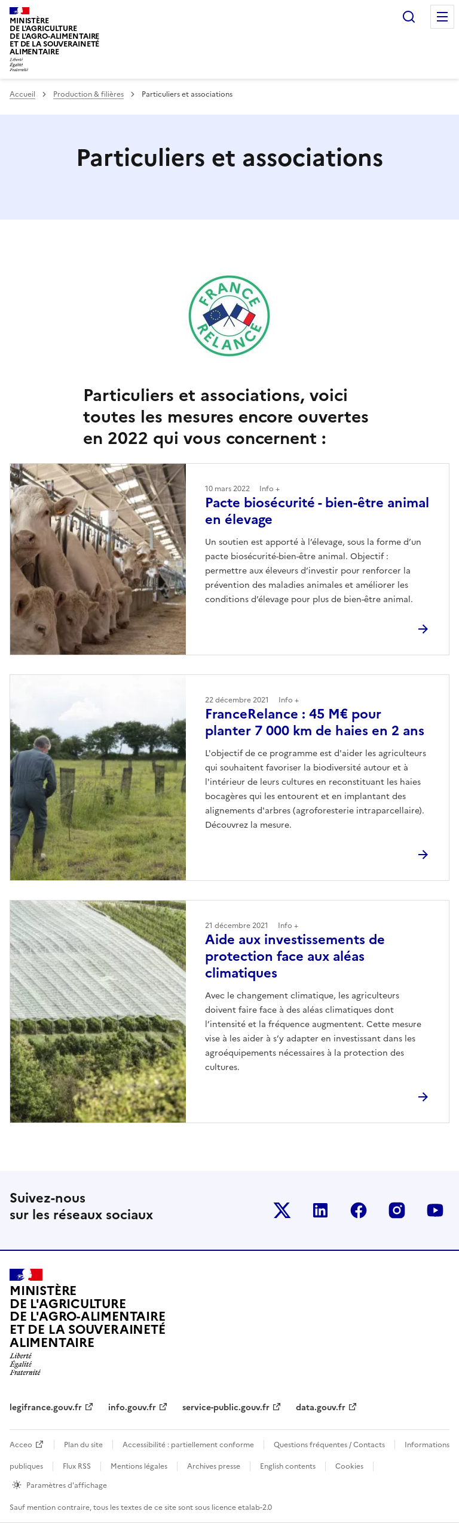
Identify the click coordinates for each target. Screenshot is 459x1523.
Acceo (21, 1444)
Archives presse (213, 1466)
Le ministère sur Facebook (358, 1210)
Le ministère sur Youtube (435, 1210)
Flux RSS (77, 1466)
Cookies (349, 1466)
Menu (442, 17)
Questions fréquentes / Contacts (329, 1444)
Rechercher (409, 17)
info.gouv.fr (132, 1407)
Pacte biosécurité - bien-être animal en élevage (317, 511)
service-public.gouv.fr (226, 1407)
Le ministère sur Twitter (282, 1210)
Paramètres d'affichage (66, 1485)
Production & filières (88, 94)
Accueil (22, 94)
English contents (288, 1466)
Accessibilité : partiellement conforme (188, 1444)
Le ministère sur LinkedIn (320, 1210)
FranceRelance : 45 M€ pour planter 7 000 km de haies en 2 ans (314, 722)
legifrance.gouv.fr (46, 1407)
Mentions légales (139, 1466)
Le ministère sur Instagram (396, 1210)
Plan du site (83, 1444)
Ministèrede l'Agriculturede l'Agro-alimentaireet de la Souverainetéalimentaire (54, 36)
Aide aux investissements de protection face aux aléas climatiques (295, 956)
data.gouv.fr (320, 1407)
